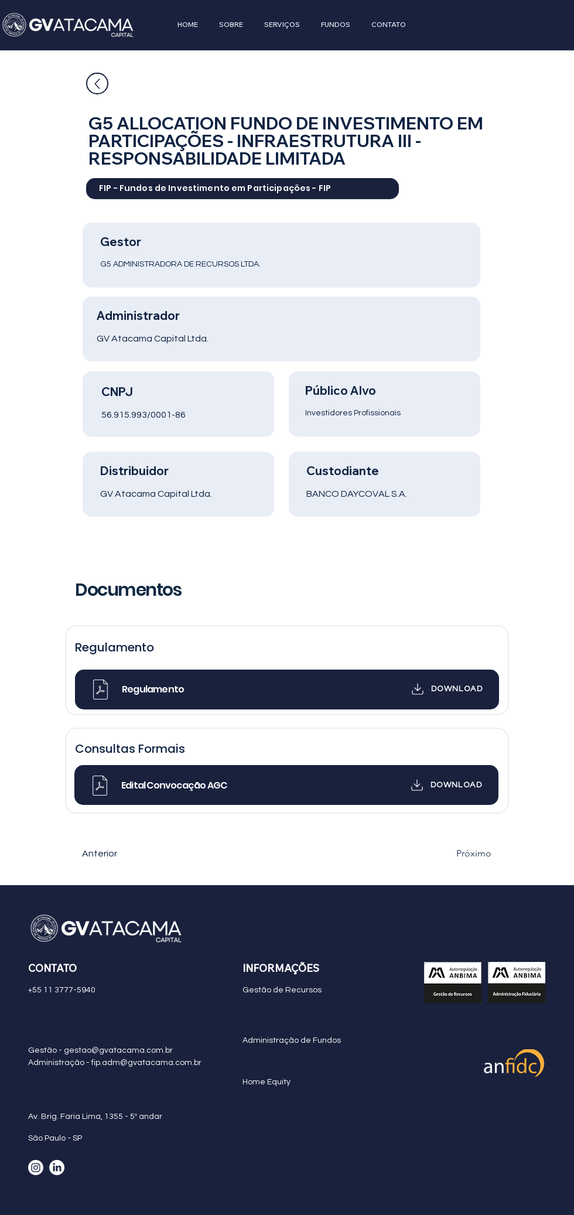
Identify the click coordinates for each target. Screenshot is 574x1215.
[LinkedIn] (56, 1167)
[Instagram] (35, 1167)
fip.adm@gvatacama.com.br (146, 1063)
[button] (231, 24)
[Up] (97, 83)
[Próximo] (462, 853)
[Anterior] (120, 853)
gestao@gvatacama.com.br (118, 1050)
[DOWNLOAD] (440, 689)
